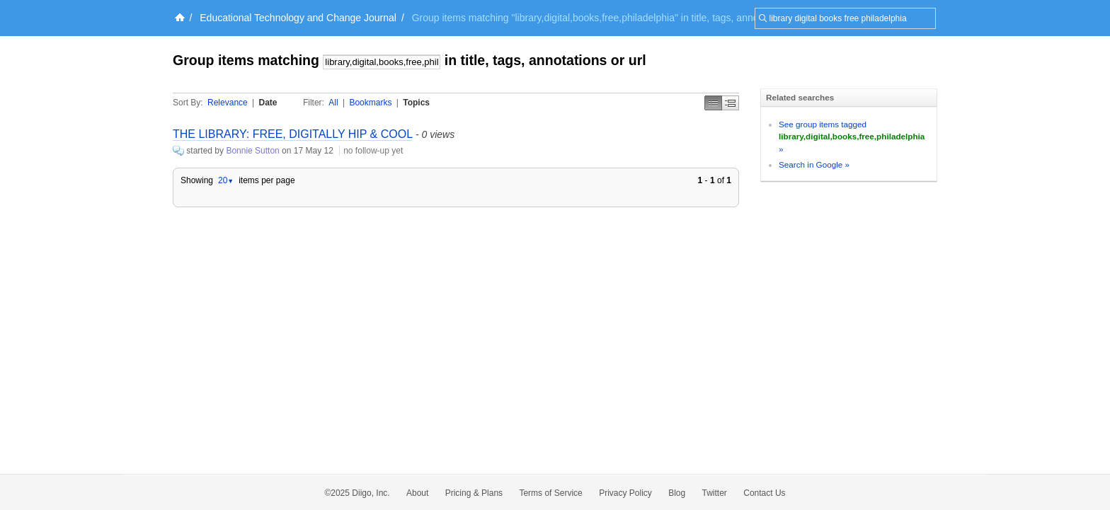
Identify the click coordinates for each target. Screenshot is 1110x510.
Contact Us (764, 493)
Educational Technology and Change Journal (298, 17)
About (417, 493)
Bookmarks (370, 103)
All (333, 103)
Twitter (714, 493)
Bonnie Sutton (252, 151)
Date (268, 103)
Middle (730, 102)
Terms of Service (550, 493)
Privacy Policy (625, 493)
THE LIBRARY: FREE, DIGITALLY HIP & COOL (292, 134)
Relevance (227, 103)
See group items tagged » (852, 136)
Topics (416, 103)
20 (226, 180)
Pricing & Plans (474, 493)
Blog (676, 493)
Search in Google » (814, 164)
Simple (713, 102)
